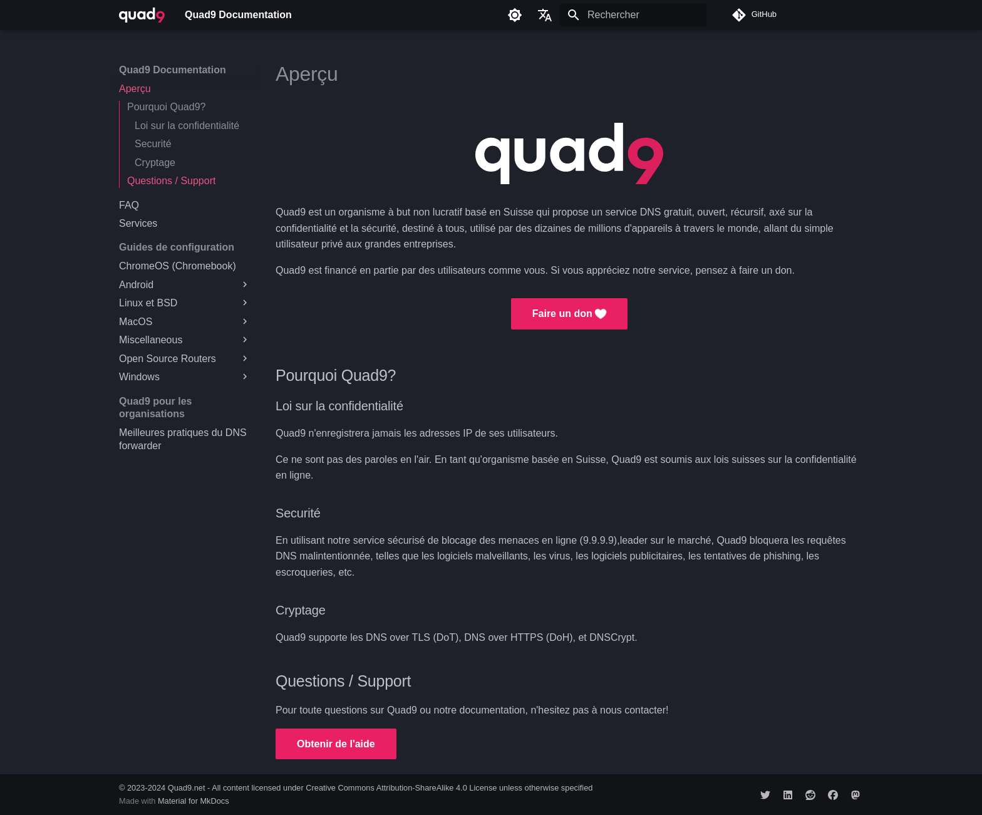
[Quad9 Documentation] (142, 15)
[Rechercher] (633, 15)
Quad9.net (186, 787)
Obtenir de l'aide (336, 744)
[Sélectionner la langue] (544, 15)
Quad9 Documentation (172, 70)
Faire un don (569, 313)
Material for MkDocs (193, 801)
